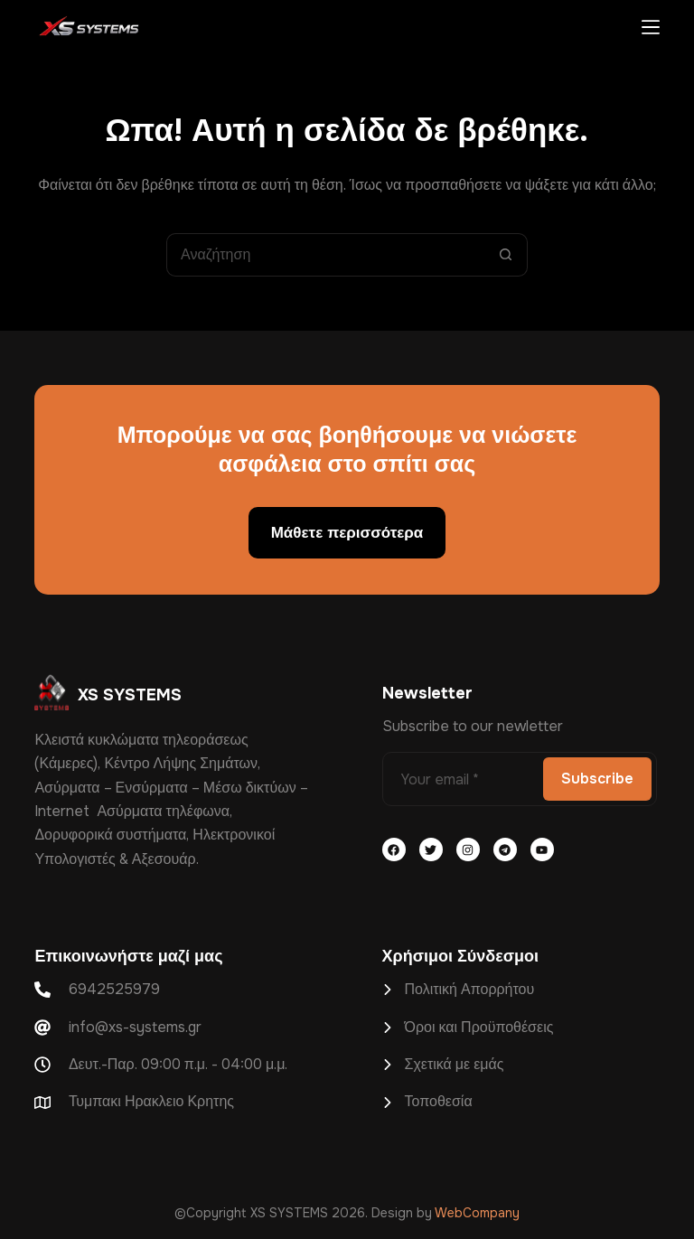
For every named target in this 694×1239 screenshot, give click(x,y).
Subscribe (597, 778)
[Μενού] (651, 27)
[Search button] (506, 255)
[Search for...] (325, 255)
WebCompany (477, 1213)
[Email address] (461, 779)
